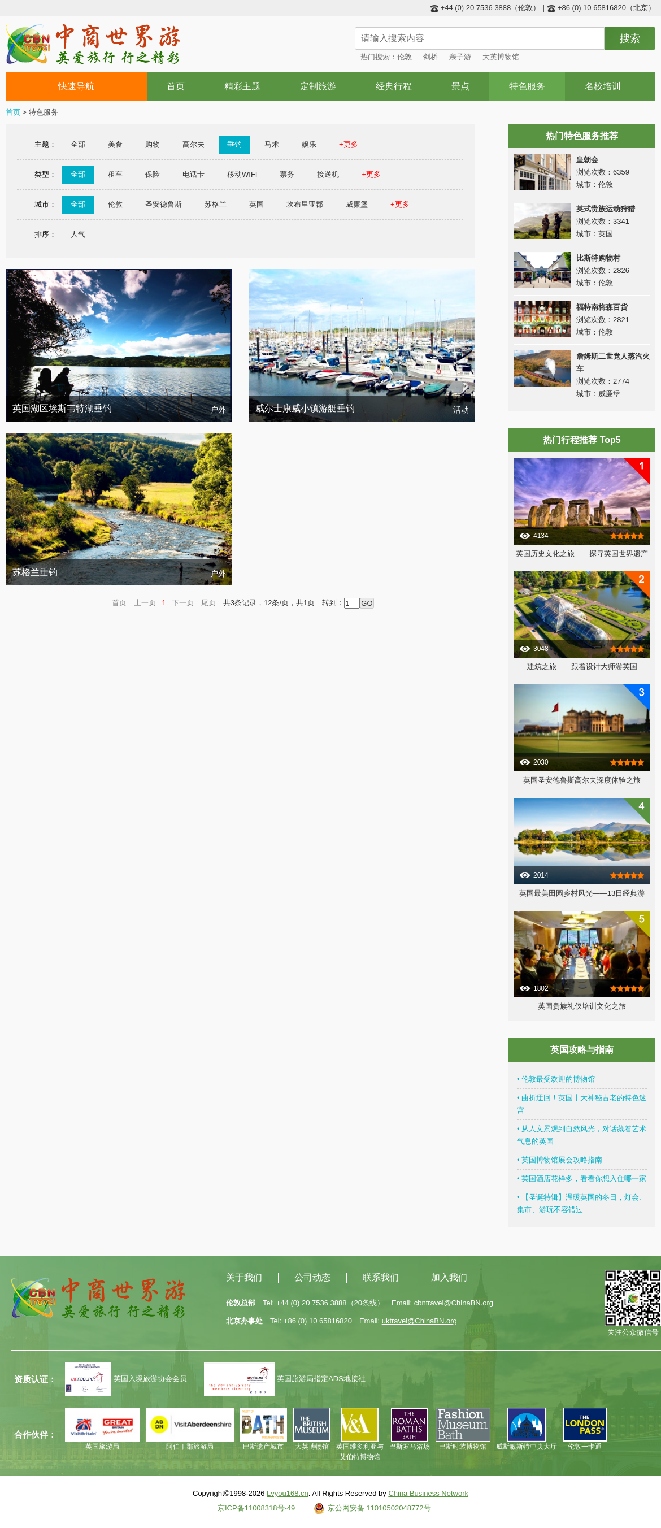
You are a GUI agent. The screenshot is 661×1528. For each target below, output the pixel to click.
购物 (152, 144)
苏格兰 (216, 204)
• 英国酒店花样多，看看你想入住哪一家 (581, 1178)
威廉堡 (357, 204)
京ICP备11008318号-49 (256, 1508)
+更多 (348, 144)
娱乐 (309, 144)
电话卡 (193, 174)
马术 (271, 144)
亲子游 (460, 57)
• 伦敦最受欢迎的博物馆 (556, 1079)
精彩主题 (242, 86)
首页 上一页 (134, 602)
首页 (176, 86)
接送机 (328, 174)
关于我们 (244, 1277)
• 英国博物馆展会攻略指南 (559, 1160)
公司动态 (312, 1277)
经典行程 (394, 86)
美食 (115, 144)
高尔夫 (193, 144)
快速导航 (76, 86)
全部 (78, 144)
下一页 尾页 (194, 602)
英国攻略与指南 (582, 1049)
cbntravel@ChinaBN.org (453, 1303)
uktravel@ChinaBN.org (419, 1321)
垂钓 (234, 144)
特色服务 (527, 86)
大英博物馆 (500, 57)
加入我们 (449, 1277)
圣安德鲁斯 (163, 204)
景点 (460, 86)
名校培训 (603, 86)
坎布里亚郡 (304, 204)
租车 (115, 174)
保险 (152, 174)
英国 (256, 204)
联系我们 (381, 1277)
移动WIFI (242, 174)
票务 (287, 174)
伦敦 (404, 57)
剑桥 (430, 57)
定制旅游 (318, 86)
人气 (78, 234)
